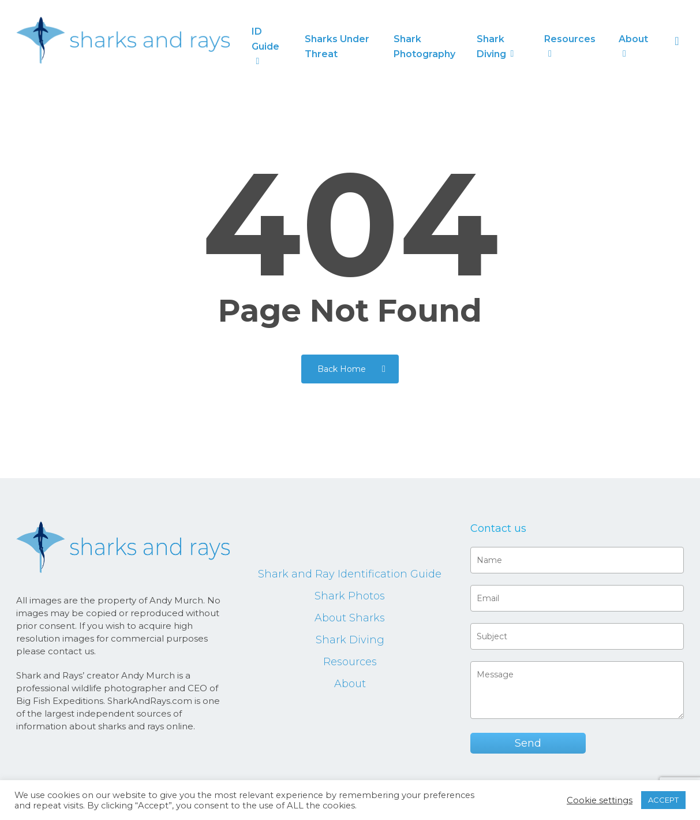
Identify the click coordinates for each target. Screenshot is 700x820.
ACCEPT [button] (663, 799)
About (350, 683)
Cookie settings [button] (599, 800)
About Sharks (350, 618)
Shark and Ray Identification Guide (349, 574)
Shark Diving (350, 639)
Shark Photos (350, 596)
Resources (350, 661)
